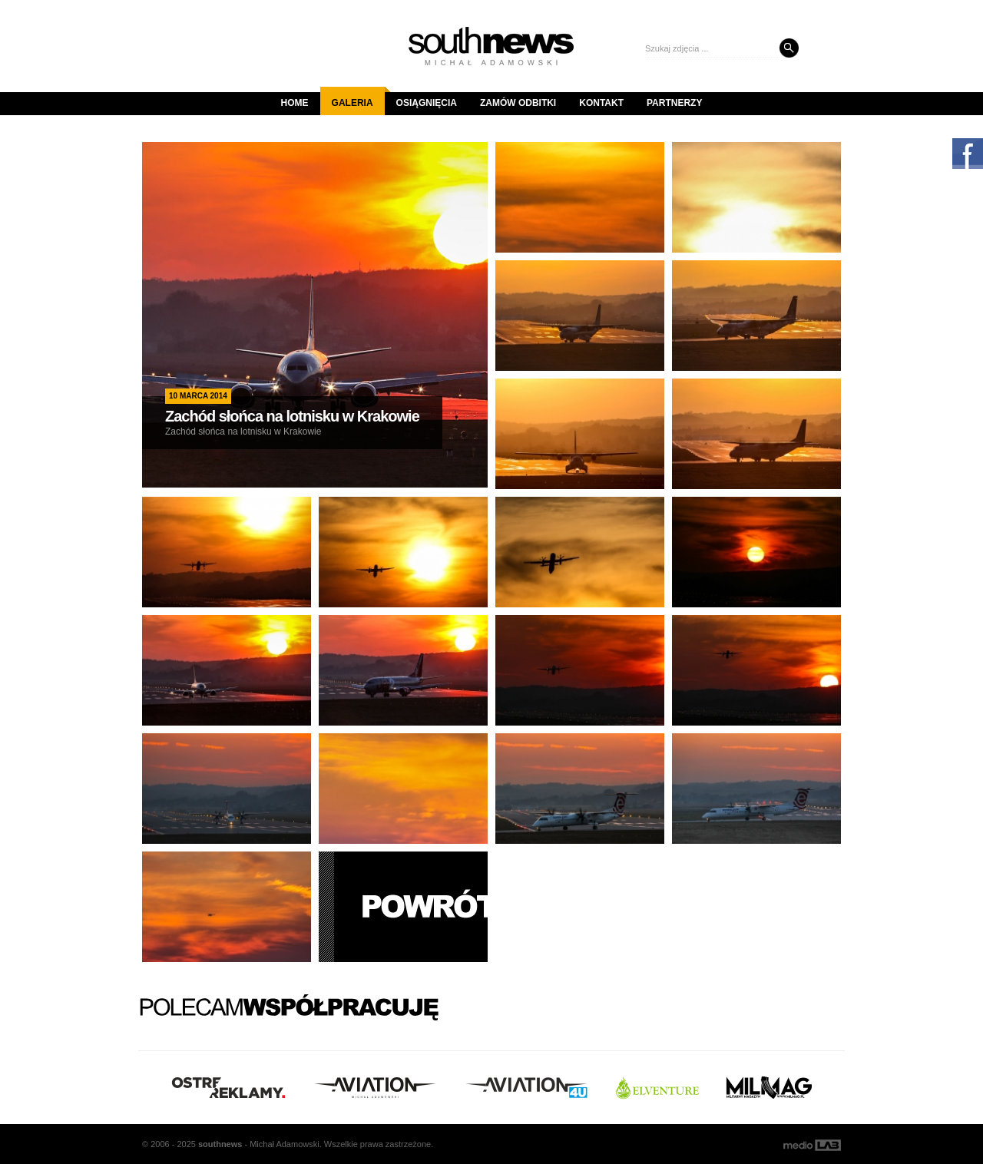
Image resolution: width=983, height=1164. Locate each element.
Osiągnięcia (426, 103)
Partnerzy (674, 103)
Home (295, 103)
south (220, 1144)
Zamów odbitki (518, 103)
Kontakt (601, 103)
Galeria (358, 97)
